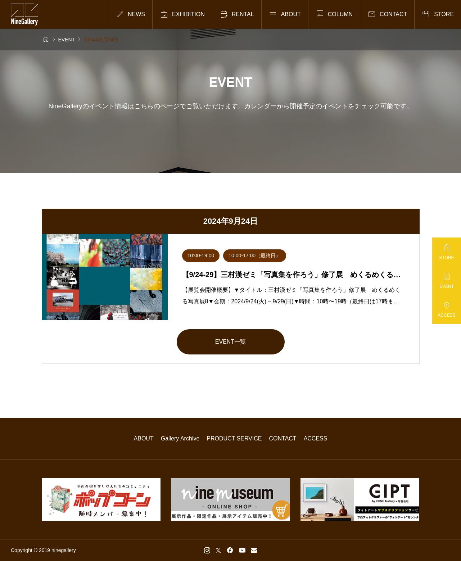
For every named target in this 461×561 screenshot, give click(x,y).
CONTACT (283, 438)
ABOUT (144, 438)
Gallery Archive (180, 438)
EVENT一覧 (230, 342)
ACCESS (315, 438)
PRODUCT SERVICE (234, 438)
